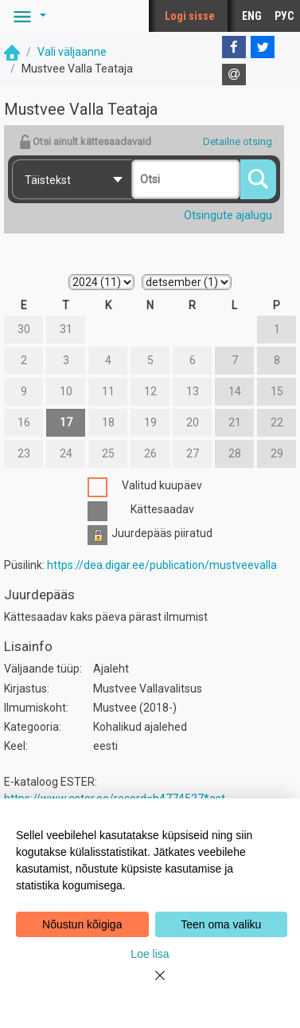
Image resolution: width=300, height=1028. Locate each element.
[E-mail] (234, 75)
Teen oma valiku (221, 924)
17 (66, 422)
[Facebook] (234, 47)
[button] (27, 16)
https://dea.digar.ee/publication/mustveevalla (162, 565)
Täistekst (48, 180)
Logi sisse (190, 16)
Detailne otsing (237, 141)
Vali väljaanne (72, 51)
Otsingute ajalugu (228, 215)
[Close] (150, 985)
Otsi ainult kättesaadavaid (85, 142)
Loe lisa (150, 954)
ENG (252, 16)
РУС (284, 16)
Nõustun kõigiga (82, 924)
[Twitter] (263, 47)
